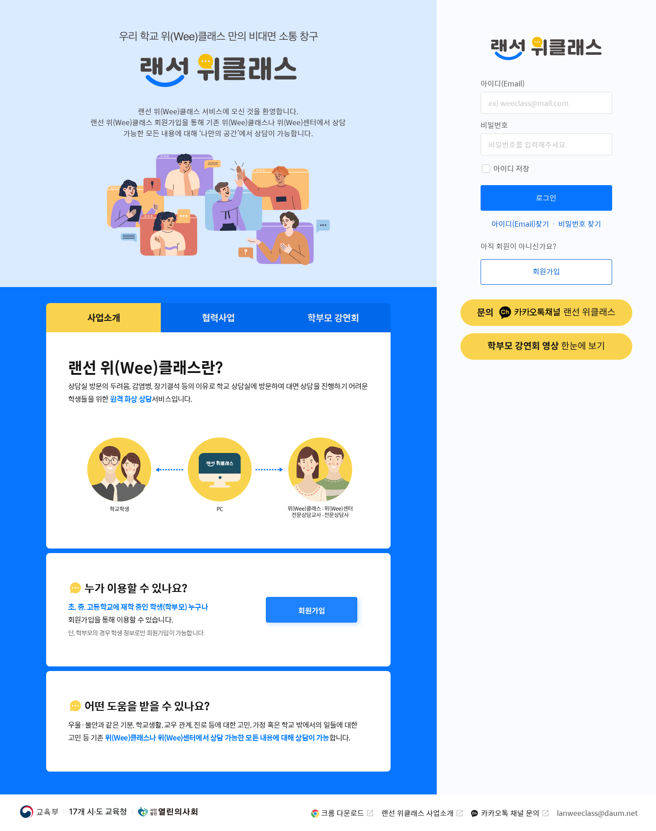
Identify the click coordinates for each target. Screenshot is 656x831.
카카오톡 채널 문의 (510, 813)
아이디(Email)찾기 (520, 223)
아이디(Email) (502, 83)
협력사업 (218, 317)
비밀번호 (494, 125)
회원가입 (311, 610)
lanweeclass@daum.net (597, 813)
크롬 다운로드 (342, 813)
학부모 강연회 (333, 317)
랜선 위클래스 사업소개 (417, 813)
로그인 (546, 197)
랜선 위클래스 (546, 48)
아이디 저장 (511, 168)
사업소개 (103, 317)
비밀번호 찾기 (579, 223)
